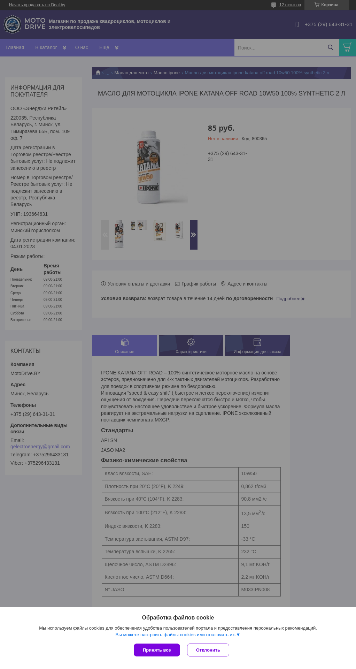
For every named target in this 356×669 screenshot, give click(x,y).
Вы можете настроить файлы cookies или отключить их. (175, 634)
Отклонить (208, 650)
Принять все (157, 650)
